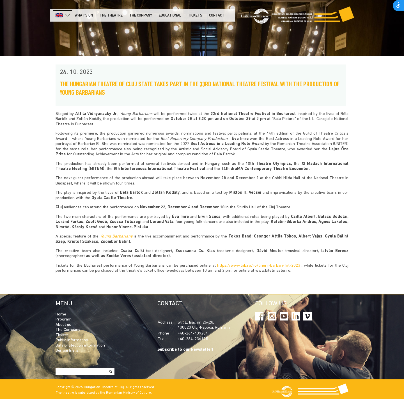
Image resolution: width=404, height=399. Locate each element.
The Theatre (111, 15)
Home (61, 314)
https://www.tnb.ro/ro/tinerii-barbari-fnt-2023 (258, 266)
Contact (216, 15)
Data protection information (80, 345)
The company (140, 15)
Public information (72, 340)
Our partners (67, 351)
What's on (84, 15)
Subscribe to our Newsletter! (185, 350)
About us (63, 325)
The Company (68, 330)
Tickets (195, 15)
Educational (170, 15)
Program (64, 319)
